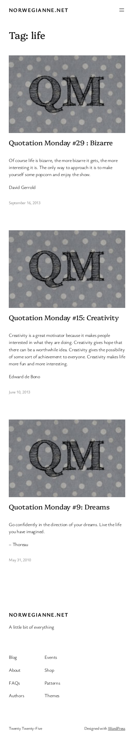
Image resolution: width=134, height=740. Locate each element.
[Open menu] (121, 9)
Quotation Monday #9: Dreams (59, 506)
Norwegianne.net (38, 9)
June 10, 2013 (19, 392)
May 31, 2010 (20, 559)
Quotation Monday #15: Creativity (64, 317)
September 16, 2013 (24, 202)
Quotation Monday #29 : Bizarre (61, 142)
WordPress (116, 728)
